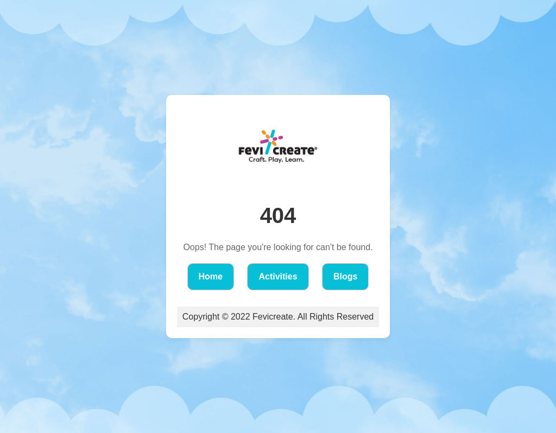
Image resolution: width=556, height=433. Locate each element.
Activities (277, 276)
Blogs (345, 276)
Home (211, 276)
